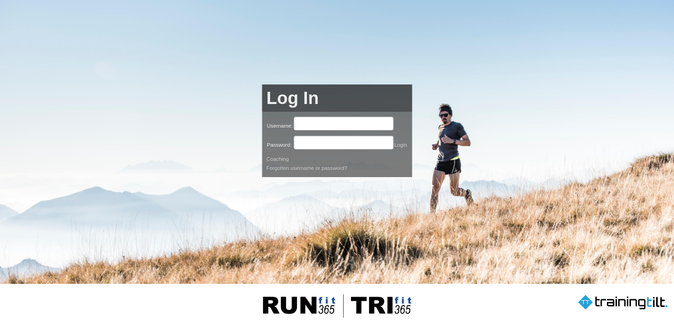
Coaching (278, 159)
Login (400, 145)
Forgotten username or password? (307, 168)
